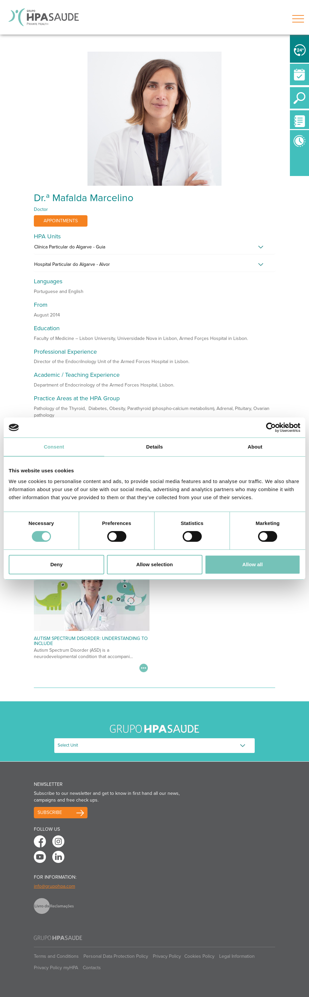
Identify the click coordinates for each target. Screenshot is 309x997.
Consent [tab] (54, 447)
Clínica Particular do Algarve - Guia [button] (69, 247)
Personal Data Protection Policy (115, 956)
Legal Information (237, 956)
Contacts (92, 968)
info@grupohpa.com (54, 886)
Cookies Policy (199, 956)
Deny (56, 564)
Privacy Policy (167, 956)
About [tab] (255, 447)
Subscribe (50, 812)
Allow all (252, 564)
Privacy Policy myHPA (56, 968)
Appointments (61, 221)
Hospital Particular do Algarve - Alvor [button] (72, 264)
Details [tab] (154, 447)
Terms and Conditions (56, 956)
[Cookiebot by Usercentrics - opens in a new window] (271, 427)
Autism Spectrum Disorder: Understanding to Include (91, 641)
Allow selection (154, 564)
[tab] (154, 249)
